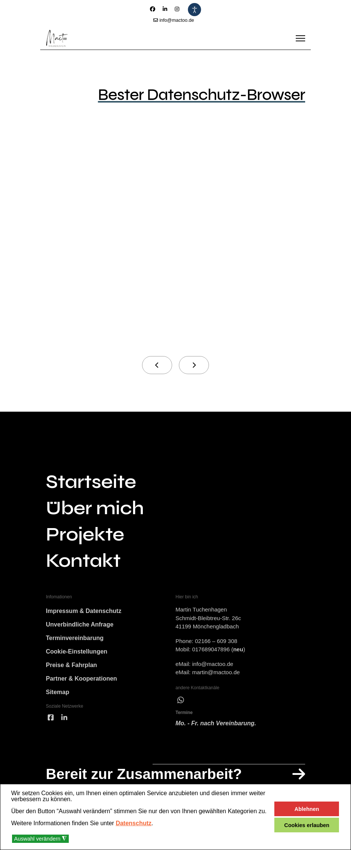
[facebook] (51, 718)
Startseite (91, 482)
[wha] (180, 700)
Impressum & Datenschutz (83, 611)
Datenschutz (133, 823)
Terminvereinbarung (75, 638)
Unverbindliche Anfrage (79, 624)
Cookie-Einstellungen (76, 651)
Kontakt (83, 561)
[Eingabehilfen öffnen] (194, 9)
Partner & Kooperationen (81, 678)
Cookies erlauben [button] (306, 825)
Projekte (85, 534)
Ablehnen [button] (307, 809)
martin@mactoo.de (216, 672)
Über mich (95, 508)
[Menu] (300, 38)
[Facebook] (152, 9)
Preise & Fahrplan (71, 665)
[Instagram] (177, 9)
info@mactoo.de (176, 20)
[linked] (64, 718)
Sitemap (57, 692)
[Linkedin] (165, 9)
